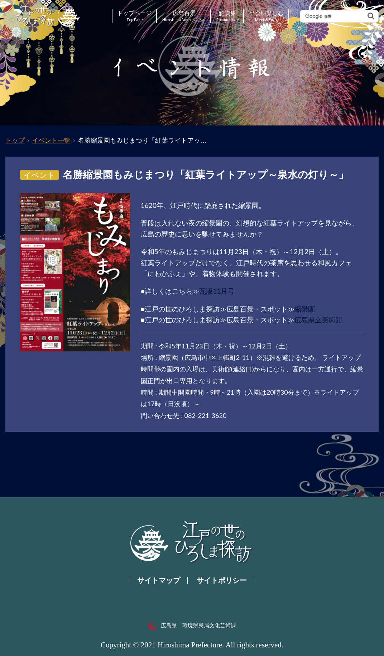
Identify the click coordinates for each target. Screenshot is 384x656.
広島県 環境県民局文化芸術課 (192, 625)
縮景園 (304, 309)
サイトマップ (158, 580)
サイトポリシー (222, 580)
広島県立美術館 (318, 319)
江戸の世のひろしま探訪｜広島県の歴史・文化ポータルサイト (48, 16)
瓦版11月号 (216, 291)
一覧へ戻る (52, 472)
